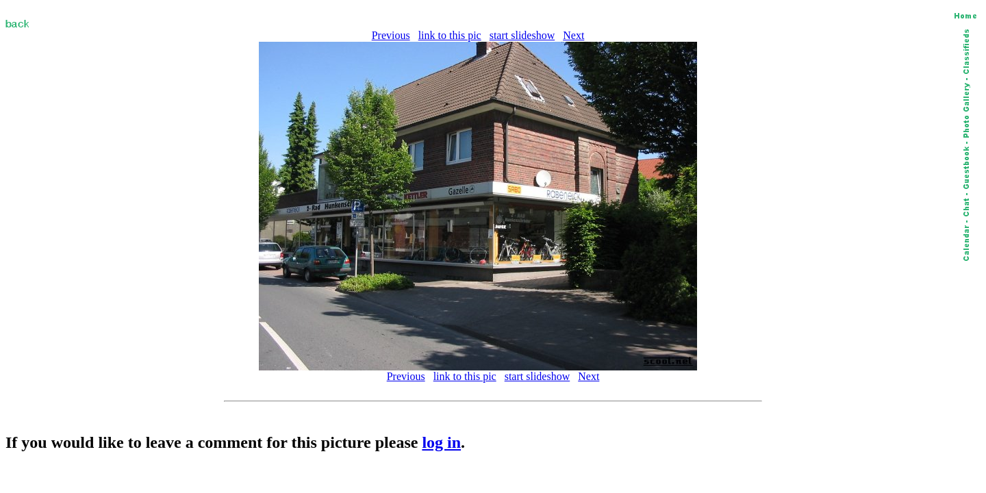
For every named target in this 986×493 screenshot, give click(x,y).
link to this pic (449, 35)
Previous (391, 35)
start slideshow (522, 35)
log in (441, 442)
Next (573, 35)
